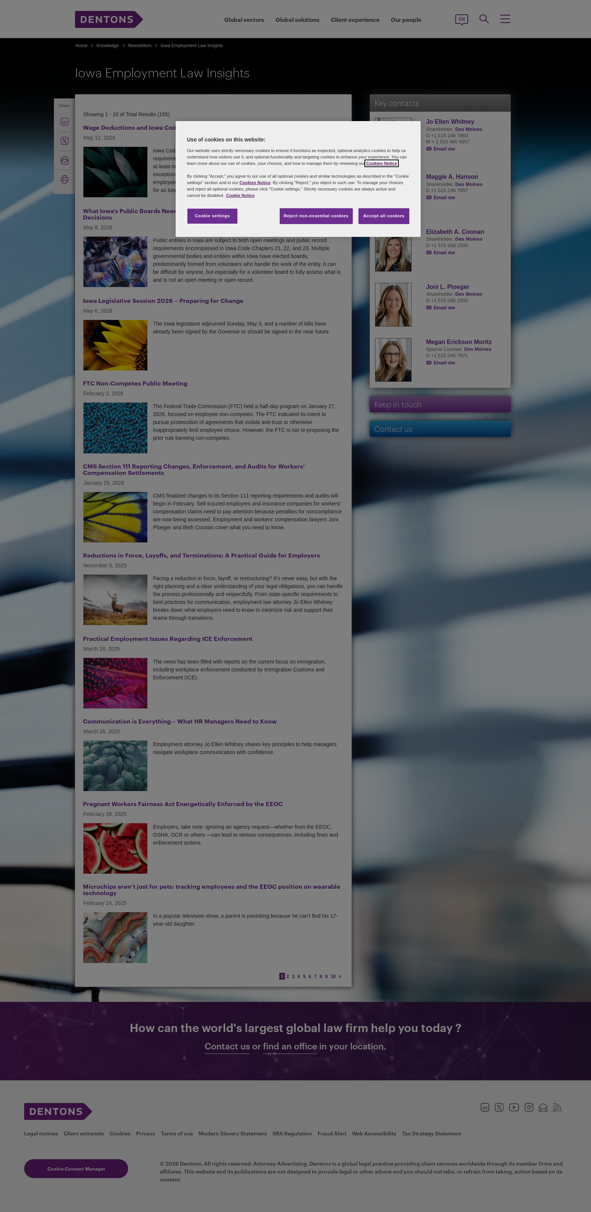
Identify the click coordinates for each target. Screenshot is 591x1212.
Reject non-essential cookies (316, 216)
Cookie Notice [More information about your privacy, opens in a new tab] (240, 195)
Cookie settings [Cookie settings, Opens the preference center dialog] (212, 216)
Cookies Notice (381, 163)
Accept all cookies (384, 216)
